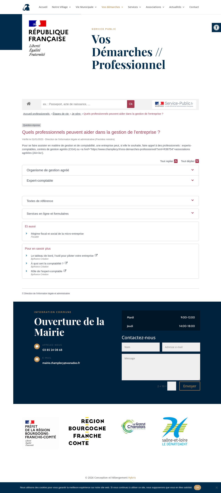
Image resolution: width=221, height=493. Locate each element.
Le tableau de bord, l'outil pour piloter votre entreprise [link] (64, 255)
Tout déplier (190, 161)
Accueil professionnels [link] (36, 113)
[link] (216, 27)
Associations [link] (153, 7)
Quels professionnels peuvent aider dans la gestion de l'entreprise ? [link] (123, 113)
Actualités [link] (175, 7)
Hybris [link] (132, 477)
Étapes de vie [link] (61, 113)
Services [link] (133, 7)
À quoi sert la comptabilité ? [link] (49, 263)
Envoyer (189, 386)
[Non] (216, 487)
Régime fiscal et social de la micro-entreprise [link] (57, 233)
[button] (110, 170)
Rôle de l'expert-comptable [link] (48, 271)
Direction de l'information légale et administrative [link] (47, 293)
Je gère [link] (76, 113)
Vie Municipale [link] (84, 7)
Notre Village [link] (60, 7)
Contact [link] (194, 7)
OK (197, 487)
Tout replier (169, 161)
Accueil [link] (43, 7)
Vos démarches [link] (111, 7)
